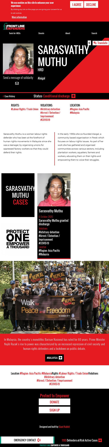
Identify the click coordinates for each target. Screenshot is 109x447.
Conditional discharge (56, 96)
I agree (76, 4)
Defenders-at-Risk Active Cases (80, 440)
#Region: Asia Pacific (79, 109)
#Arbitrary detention (50, 109)
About (67, 33)
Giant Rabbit (64, 426)
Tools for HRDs (14, 33)
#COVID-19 (45, 120)
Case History (10, 96)
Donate (41, 33)
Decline (91, 4)
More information (19, 17)
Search (94, 33)
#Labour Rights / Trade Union (24, 109)
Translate (102, 43)
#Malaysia (74, 112)
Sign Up (55, 410)
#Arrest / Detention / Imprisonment (50, 114)
